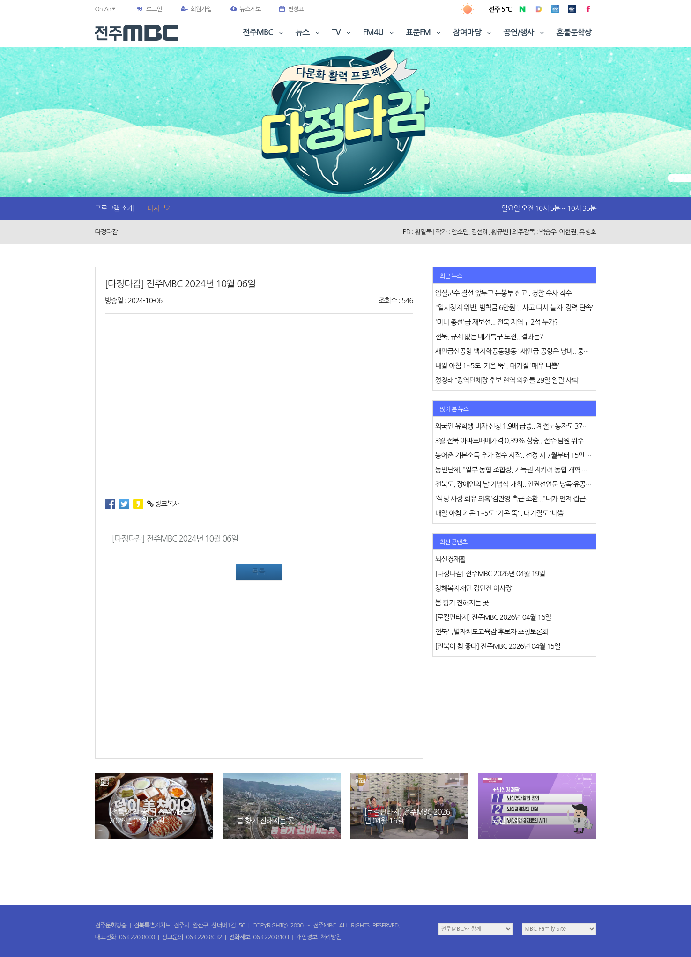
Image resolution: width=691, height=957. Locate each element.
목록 (259, 571)
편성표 (291, 9)
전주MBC (264, 33)
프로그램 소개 (114, 208)
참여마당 (473, 33)
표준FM (424, 33)
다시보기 (159, 208)
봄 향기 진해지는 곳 (265, 820)
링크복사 (163, 503)
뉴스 (309, 33)
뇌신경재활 (508, 820)
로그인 (154, 9)
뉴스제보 (245, 9)
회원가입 (196, 9)
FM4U (379, 33)
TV (342, 33)
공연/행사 (525, 33)
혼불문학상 (574, 33)
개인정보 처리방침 (318, 937)
